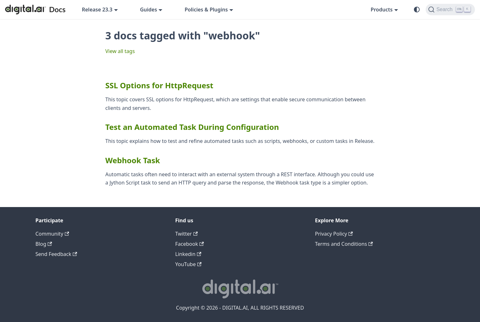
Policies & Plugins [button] (206, 9)
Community (52, 233)
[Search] (450, 9)
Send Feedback (56, 254)
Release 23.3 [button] (97, 9)
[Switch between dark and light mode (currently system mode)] (417, 9)
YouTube (188, 264)
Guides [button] (148, 9)
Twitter (186, 233)
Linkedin (188, 254)
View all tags (120, 51)
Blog (44, 243)
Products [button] (382, 9)
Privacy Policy (334, 233)
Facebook (189, 243)
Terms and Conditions (344, 243)
